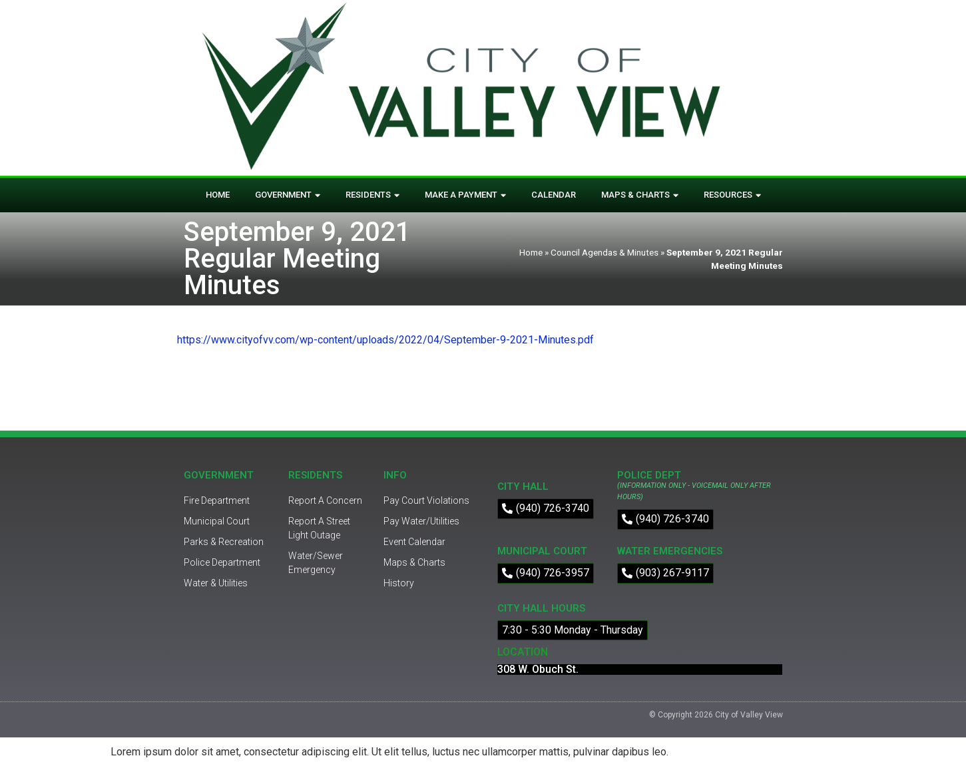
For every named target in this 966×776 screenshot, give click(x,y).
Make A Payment (465, 195)
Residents (372, 195)
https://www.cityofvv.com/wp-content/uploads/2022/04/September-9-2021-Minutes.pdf (385, 339)
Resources (732, 195)
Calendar (553, 195)
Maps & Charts (639, 195)
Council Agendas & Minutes (604, 252)
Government (287, 195)
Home (218, 195)
